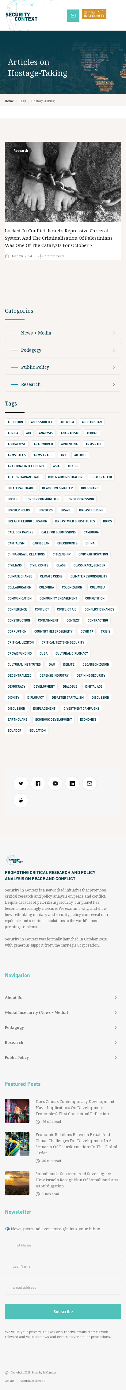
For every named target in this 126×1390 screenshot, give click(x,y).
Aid (28, 433)
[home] (33, 15)
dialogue (70, 686)
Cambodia (91, 532)
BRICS (107, 521)
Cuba (44, 653)
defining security (91, 675)
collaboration (19, 587)
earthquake (17, 719)
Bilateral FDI (101, 477)
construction (19, 620)
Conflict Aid (67, 609)
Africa (13, 433)
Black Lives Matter (57, 488)
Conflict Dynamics (99, 609)
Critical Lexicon (21, 642)
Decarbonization (95, 664)
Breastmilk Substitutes (75, 521)
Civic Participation (93, 554)
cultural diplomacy (71, 653)
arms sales (17, 455)
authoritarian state (24, 477)
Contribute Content (32, 1380)
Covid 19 (87, 631)
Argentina (69, 444)
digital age (93, 686)
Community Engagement (58, 598)
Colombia (46, 587)
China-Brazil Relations (26, 554)
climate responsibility (89, 576)
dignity (13, 697)
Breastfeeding (91, 510)
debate (68, 664)
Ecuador (14, 730)
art (63, 455)
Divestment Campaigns (81, 708)
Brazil (66, 510)
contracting (98, 620)
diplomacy (35, 697)
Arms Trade (43, 455)
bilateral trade (21, 488)
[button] (117, 15)
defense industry (54, 675)
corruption (17, 631)
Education (37, 730)
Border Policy (19, 510)
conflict (42, 609)
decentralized (20, 675)
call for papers (20, 532)
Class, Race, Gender (89, 565)
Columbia (97, 587)
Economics (88, 719)
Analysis (46, 433)
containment (48, 620)
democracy (16, 686)
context (73, 620)
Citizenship (62, 554)
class (61, 565)
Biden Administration (65, 477)
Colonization (72, 587)
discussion (100, 697)
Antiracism (69, 433)
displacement (44, 708)
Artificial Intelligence (26, 466)
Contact (9, 1380)
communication (20, 598)
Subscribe (76, 14)
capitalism (16, 543)
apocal (91, 433)
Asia (56, 466)
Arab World (43, 444)
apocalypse (17, 444)
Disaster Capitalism (68, 697)
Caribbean (40, 543)
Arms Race (94, 444)
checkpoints (67, 543)
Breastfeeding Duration (27, 521)
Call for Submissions (58, 532)
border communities (42, 499)
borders (46, 510)
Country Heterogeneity (53, 631)
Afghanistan (92, 422)
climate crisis (51, 576)
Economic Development (53, 719)
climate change (20, 576)
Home (9, 101)
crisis (105, 631)
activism (67, 422)
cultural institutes (24, 664)
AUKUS (72, 466)
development (44, 686)
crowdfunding (20, 653)
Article (80, 455)
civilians (15, 565)
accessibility (41, 422)
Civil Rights (39, 565)
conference (17, 609)
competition (95, 598)
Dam (52, 664)
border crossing (80, 499)
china (90, 543)
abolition (15, 422)
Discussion (16, 708)
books (12, 499)
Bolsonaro (89, 488)
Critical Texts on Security (63, 642)
